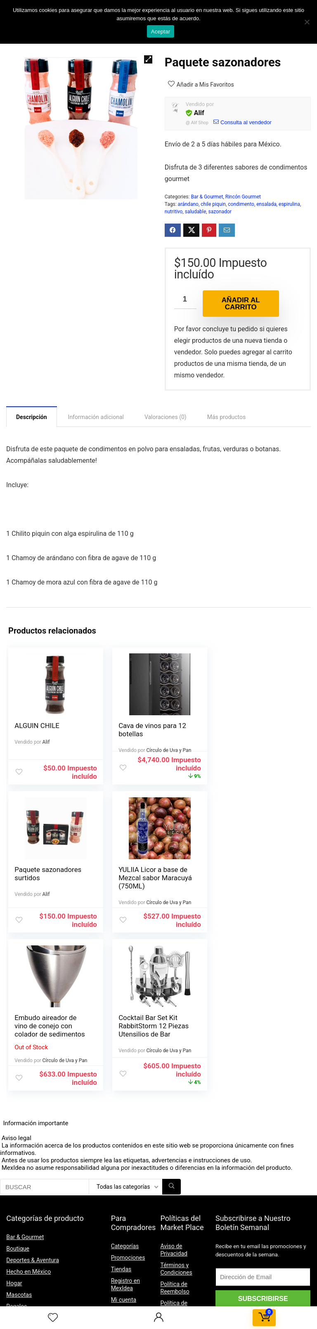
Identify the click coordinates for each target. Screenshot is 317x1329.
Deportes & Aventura (32, 1112)
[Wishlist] (53, 1318)
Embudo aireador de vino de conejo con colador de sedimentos (153, 877)
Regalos (16, 1158)
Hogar (14, 1135)
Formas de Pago (132, 1193)
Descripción (31, 417)
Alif (199, 113)
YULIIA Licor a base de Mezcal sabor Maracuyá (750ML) (51, 877)
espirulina (289, 204)
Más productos (226, 417)
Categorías (125, 1098)
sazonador (220, 211)
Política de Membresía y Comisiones (177, 1238)
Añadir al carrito (241, 303)
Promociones (128, 1109)
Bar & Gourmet (207, 197)
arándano (188, 204)
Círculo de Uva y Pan (167, 750)
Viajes (14, 1204)
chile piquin (213, 204)
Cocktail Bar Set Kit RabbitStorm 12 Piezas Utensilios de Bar (256, 877)
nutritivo (174, 211)
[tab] (31, 416)
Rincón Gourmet (243, 197)
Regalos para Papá (30, 1181)
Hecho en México (28, 1123)
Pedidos (121, 1163)
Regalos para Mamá (31, 1169)
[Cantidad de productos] (185, 299)
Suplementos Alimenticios (39, 1193)
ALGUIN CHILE (36, 725)
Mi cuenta (124, 1151)
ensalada (266, 204)
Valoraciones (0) (165, 417)
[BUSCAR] (171, 1038)
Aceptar (160, 31)
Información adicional (96, 417)
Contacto (123, 1262)
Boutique (17, 1100)
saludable (195, 211)
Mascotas (19, 1146)
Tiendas (121, 1121)
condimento (241, 204)
